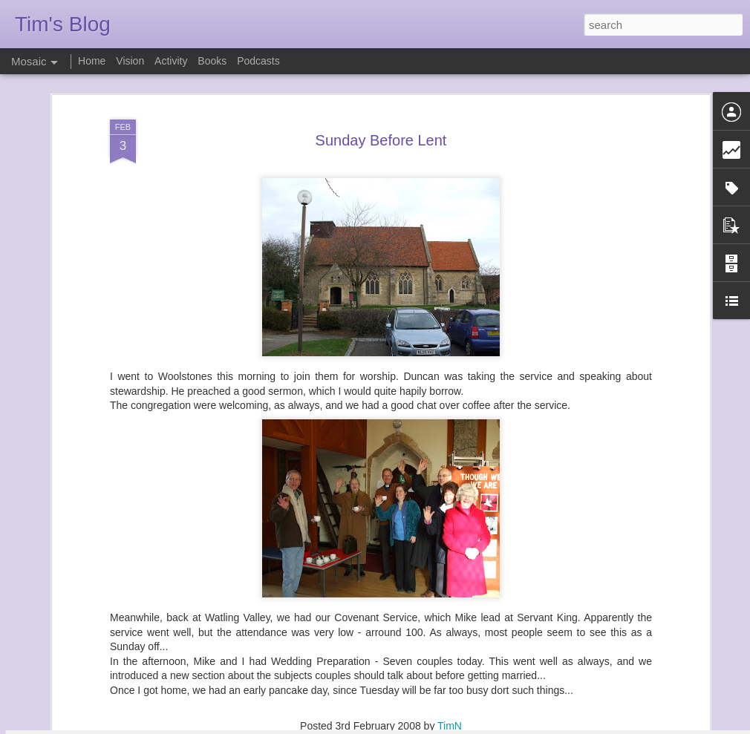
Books (212, 61)
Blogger (421, 725)
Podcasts (258, 61)
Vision (130, 61)
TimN (449, 678)
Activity (170, 61)
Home (91, 61)
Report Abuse (465, 725)
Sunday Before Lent (381, 93)
